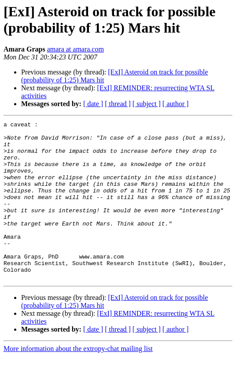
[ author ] (175, 103)
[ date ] (93, 103)
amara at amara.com (75, 49)
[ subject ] (147, 103)
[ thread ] (118, 103)
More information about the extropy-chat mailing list (78, 380)
